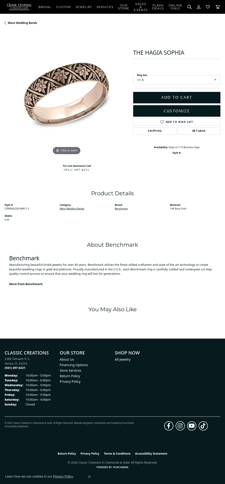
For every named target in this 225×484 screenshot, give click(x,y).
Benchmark (121, 208)
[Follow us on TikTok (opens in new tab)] (203, 425)
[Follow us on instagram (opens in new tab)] (180, 425)
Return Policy (70, 376)
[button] (189, 7)
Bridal (45, 7)
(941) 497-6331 (77, 170)
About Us (67, 359)
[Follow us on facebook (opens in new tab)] (168, 425)
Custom (63, 7)
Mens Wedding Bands (22, 23)
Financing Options (74, 365)
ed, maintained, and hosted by (106, 423)
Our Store (123, 6)
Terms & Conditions (117, 454)
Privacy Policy (70, 381)
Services (104, 7)
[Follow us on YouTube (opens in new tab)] (191, 425)
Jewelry (83, 7)
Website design (82, 423)
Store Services (70, 370)
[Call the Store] (15, 368)
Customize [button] (177, 110)
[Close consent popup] (89, 476)
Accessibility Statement (16, 426)
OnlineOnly (176, 6)
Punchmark (128, 423)
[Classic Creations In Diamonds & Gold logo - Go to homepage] (19, 7)
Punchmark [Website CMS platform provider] (121, 467)
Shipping (155, 131)
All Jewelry (123, 359)
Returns (199, 131)
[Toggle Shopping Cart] (218, 7)
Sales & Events (141, 7)
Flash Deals (158, 6)
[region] (67, 94)
